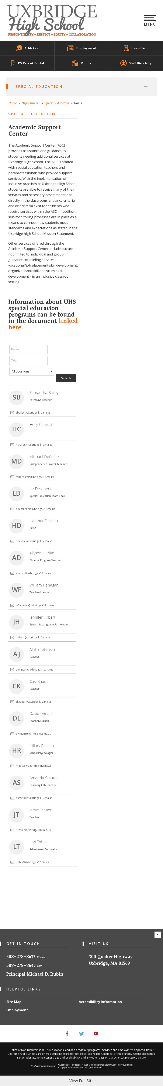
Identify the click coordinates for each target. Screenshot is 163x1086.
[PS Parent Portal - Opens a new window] (27, 63)
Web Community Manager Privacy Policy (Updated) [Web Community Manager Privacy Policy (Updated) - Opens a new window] (108, 1065)
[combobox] (31, 371)
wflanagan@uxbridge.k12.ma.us (35, 605)
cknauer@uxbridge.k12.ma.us (33, 702)
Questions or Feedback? (69, 1065)
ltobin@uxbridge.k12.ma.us (32, 862)
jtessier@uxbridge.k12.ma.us (33, 830)
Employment (17, 1010)
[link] (42, 401)
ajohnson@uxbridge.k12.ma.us (34, 669)
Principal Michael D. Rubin (34, 974)
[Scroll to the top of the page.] (158, 935)
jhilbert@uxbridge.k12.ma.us (33, 637)
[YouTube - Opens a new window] (96, 1034)
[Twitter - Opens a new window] (81, 1034)
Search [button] (66, 378)
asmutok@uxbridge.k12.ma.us (34, 798)
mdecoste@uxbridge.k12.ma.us (35, 477)
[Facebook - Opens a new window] (67, 1034)
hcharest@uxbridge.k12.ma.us (34, 445)
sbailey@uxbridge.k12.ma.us (33, 412)
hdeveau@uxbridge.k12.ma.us (34, 541)
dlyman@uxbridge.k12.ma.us (33, 733)
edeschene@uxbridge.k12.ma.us (35, 509)
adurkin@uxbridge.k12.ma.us (33, 573)
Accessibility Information (100, 1001)
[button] (150, 20)
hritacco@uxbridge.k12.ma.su (34, 766)
